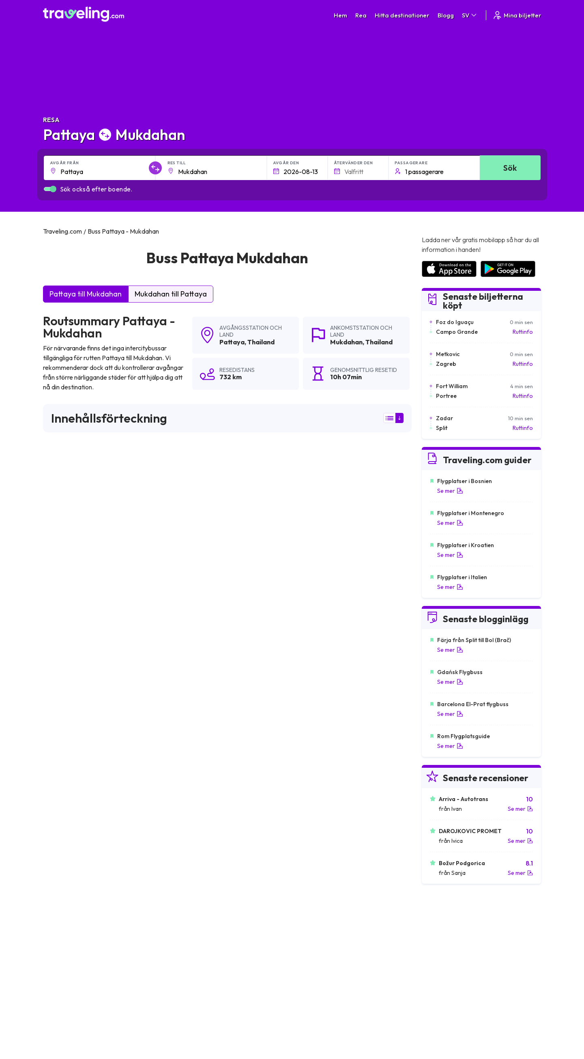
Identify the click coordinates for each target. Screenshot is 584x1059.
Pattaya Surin (307, 756)
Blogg (446, 15)
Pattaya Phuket (188, 756)
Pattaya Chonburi (191, 839)
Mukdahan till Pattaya (171, 294)
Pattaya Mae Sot (190, 852)
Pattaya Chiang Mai (72, 825)
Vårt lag (182, 940)
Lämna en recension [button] (365, 635)
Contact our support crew (95, 958)
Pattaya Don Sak (68, 784)
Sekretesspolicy (316, 932)
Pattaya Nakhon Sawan (77, 770)
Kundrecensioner (443, 932)
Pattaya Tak (61, 852)
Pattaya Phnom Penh (196, 825)
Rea (361, 15)
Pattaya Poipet (310, 797)
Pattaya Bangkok (313, 742)
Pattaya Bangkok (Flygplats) (84, 742)
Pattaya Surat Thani (316, 770)
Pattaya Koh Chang (194, 811)
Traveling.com (122, 1021)
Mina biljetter (516, 15)
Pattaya (232, 342)
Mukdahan (346, 342)
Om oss (181, 932)
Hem (340, 15)
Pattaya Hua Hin (67, 756)
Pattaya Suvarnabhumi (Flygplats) (92, 811)
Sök (510, 168)
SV (470, 15)
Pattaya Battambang (74, 797)
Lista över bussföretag (450, 940)
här (75, 564)
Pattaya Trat (184, 742)
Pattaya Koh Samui (315, 811)
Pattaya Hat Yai (310, 825)
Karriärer (432, 923)
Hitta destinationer (402, 15)
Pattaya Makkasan (70, 839)
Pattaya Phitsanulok (316, 852)
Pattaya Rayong (189, 784)
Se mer (450, 490)
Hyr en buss (435, 949)
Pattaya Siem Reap (194, 797)
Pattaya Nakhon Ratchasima (206, 770)
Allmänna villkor (316, 923)
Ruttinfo (523, 331)
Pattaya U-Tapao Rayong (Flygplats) (340, 784)
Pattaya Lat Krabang (318, 839)
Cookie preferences (322, 940)
